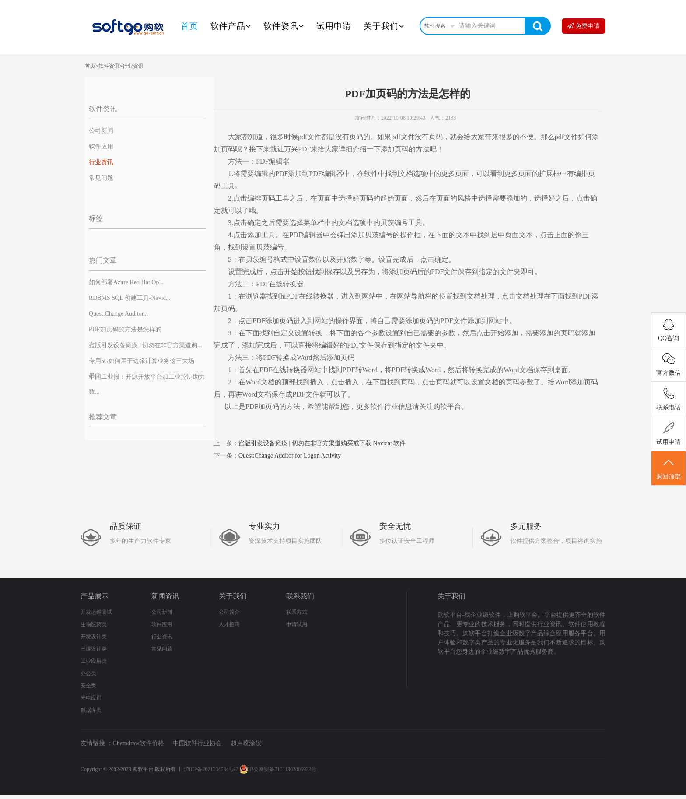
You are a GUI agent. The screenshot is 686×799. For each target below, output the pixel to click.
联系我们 (300, 596)
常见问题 (101, 178)
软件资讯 (283, 26)
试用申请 (333, 26)
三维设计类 (93, 649)
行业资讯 (133, 66)
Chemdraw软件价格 (138, 743)
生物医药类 (93, 624)
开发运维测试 (96, 612)
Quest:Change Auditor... (118, 313)
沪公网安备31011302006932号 (277, 769)
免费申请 (583, 26)
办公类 (88, 673)
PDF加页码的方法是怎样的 (125, 329)
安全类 (88, 686)
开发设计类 (93, 637)
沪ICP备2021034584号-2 (211, 769)
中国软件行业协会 (197, 743)
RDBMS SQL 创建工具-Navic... (130, 298)
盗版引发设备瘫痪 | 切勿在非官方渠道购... (145, 345)
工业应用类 (93, 661)
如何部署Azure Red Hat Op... (126, 282)
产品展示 (94, 596)
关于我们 (384, 26)
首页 (189, 26)
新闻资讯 (165, 596)
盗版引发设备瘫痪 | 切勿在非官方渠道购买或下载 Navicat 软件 (322, 443)
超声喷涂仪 (246, 743)
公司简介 (229, 612)
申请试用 (296, 624)
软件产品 (230, 26)
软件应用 (101, 146)
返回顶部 (668, 468)
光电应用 (91, 698)
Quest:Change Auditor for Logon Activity (289, 455)
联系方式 (296, 612)
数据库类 (91, 710)
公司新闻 (101, 130)
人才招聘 (229, 624)
